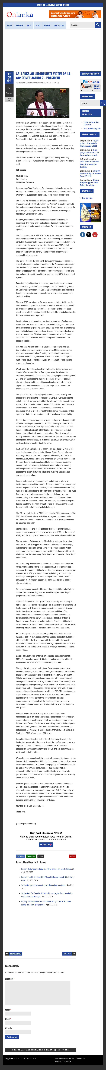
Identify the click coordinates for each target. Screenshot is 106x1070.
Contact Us (80, 1058)
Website (8, 1028)
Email (8, 1018)
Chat (29, 25)
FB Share (20, 856)
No (9, 87)
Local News (9, 97)
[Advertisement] (53, 50)
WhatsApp (31, 856)
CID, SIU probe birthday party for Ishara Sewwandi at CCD (89, 143)
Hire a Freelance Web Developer (91, 123)
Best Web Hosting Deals (92, 128)
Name (8, 1009)
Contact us (59, 25)
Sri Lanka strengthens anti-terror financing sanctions (43, 885)
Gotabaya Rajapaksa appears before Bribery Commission (89, 182)
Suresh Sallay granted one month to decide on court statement (47, 869)
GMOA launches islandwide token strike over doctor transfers (89, 164)
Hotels (47, 25)
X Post (40, 856)
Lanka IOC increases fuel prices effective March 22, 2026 (90, 173)
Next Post (67, 953)
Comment (9, 91)
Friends (19, 25)
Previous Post (15, 953)
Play (38, 25)
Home (9, 25)
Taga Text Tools (87, 197)
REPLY (72, 856)
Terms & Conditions (63, 1061)
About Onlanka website (64, 1058)
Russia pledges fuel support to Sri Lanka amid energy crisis (89, 152)
